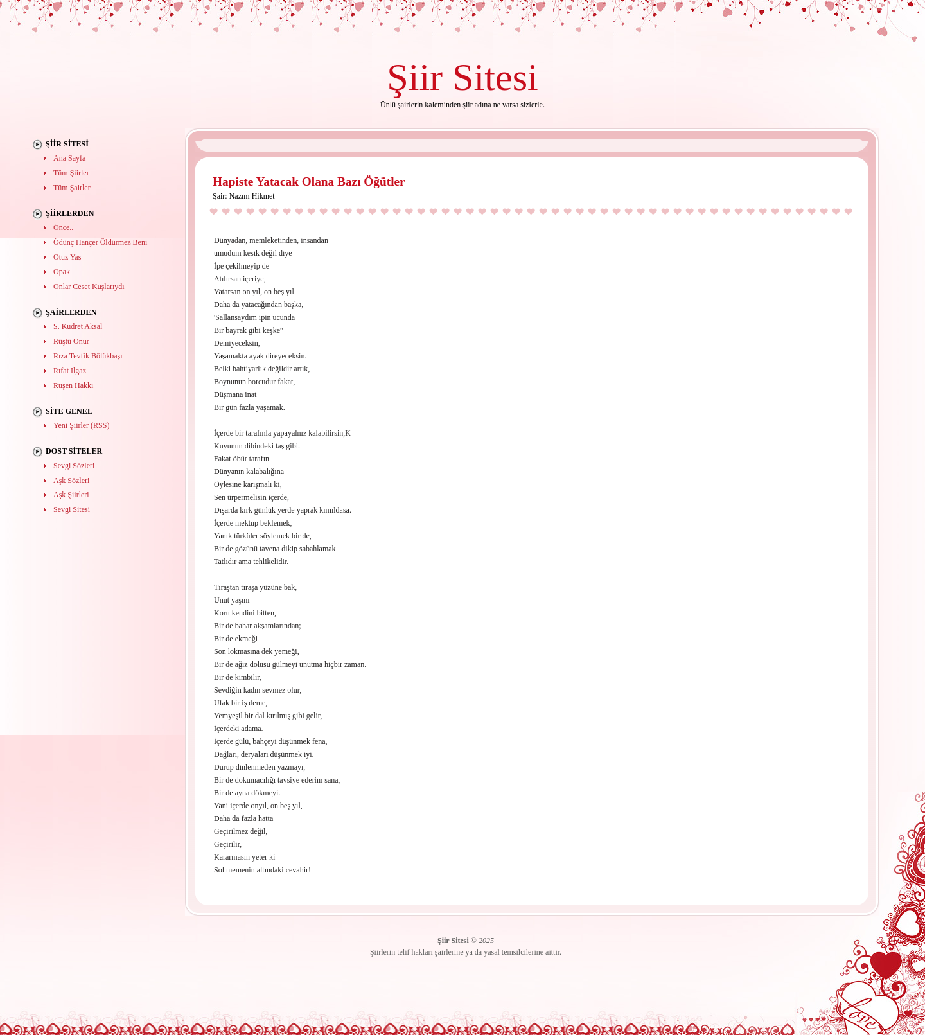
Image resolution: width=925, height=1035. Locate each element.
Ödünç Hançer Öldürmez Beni (100, 242)
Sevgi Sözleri (73, 465)
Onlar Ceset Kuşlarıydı (89, 286)
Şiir (415, 76)
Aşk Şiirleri (71, 494)
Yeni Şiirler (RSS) (81, 425)
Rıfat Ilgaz (69, 370)
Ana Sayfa (69, 158)
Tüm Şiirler (71, 172)
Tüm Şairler (72, 187)
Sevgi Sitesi (71, 509)
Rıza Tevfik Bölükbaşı (88, 355)
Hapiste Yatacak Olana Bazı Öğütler (309, 181)
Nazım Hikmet (252, 195)
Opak (61, 271)
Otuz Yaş (67, 256)
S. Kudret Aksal (77, 326)
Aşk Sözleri (71, 480)
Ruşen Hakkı (73, 385)
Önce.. (63, 227)
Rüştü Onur (71, 341)
